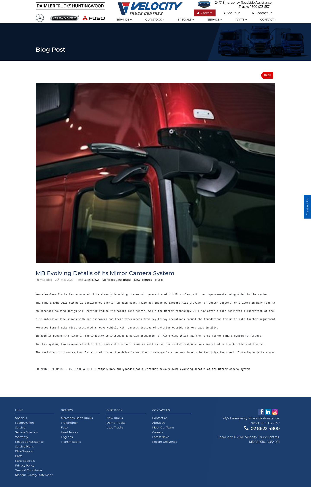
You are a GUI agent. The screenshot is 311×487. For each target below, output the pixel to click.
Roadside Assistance (29, 441)
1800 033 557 (260, 7)
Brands (124, 19)
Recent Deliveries (164, 441)
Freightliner (69, 422)
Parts (241, 19)
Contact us (262, 13)
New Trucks (114, 418)
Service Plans (24, 446)
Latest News (91, 280)
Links (19, 410)
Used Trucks (69, 432)
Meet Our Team (163, 427)
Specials (186, 19)
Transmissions (71, 441)
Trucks (159, 280)
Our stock (154, 19)
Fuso (64, 427)
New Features (143, 280)
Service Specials (26, 432)
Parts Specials (25, 460)
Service (214, 19)
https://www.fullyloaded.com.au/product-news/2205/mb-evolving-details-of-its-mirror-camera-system (174, 369)
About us (232, 13)
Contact (268, 19)
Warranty (21, 437)
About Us (158, 422)
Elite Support (24, 451)
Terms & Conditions (28, 470)
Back (267, 75)
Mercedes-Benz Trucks (116, 280)
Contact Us (161, 410)
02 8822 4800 (262, 428)
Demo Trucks (115, 422)
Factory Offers (24, 422)
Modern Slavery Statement (34, 475)
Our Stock (114, 410)
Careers (204, 13)
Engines (67, 437)
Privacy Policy (24, 465)
